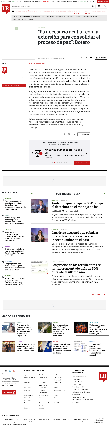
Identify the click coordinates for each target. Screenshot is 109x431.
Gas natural (60, 17)
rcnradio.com (62, 421)
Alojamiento (50, 17)
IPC (43, 17)
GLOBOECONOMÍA (48, 11)
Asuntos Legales (29, 377)
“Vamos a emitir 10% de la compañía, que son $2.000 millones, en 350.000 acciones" (26, 347)
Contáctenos (76, 384)
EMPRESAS (33, 11)
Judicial (56, 341)
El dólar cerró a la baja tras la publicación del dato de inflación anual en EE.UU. (15, 252)
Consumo (27, 382)
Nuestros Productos (79, 381)
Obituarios (42, 397)
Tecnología (93, 322)
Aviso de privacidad (78, 386)
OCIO (40, 11)
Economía (57, 382)
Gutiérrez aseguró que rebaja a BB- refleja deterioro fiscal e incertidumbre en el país (75, 236)
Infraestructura (44, 395)
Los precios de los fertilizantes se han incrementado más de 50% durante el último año (76, 268)
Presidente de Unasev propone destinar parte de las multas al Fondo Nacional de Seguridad (25, 330)
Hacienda (8, 198)
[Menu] (13, 10)
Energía (55, 322)
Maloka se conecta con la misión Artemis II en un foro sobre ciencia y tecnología (98, 329)
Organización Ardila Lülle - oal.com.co (99, 420)
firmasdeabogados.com (61, 419)
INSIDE (104, 11)
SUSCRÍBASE (103, 2)
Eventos (56, 387)
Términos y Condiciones (80, 389)
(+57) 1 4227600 (7, 385)
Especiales (42, 387)
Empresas (27, 387)
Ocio (55, 397)
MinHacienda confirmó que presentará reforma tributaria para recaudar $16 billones (15, 281)
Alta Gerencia (43, 374)
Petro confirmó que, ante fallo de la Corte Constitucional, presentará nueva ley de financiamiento (15, 205)
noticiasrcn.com (74, 421)
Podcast (27, 402)
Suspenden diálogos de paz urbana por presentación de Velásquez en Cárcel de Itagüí (62, 348)
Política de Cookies (78, 397)
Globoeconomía (59, 390)
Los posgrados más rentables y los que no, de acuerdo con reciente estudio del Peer (15, 267)
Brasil (7, 215)
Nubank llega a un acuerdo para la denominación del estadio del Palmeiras (14, 221)
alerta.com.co (6, 424)
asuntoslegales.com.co (10, 419)
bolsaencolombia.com (80, 419)
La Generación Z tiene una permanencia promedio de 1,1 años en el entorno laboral (98, 349)
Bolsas (7, 246)
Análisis (56, 374)
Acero (31, 19)
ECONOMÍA (25, 11)
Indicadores (28, 395)
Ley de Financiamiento (89, 17)
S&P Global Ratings (19, 19)
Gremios (69, 17)
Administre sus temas (11, 85)
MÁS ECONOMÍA (97, 295)
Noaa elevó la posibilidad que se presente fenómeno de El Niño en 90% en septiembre (14, 236)
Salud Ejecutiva (59, 402)
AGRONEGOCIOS (60, 11)
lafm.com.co (86, 421)
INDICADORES (97, 11)
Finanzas (27, 390)
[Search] (93, 6)
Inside (56, 395)
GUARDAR (101, 58)
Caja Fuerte (43, 377)
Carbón (77, 17)
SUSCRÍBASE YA (82, 162)
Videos (41, 407)
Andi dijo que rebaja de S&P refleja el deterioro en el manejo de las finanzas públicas (77, 206)
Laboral (92, 341)
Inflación (36, 17)
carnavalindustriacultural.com (34, 421)
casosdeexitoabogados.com (12, 421)
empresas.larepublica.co (42, 419)
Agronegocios (29, 374)
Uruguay (20, 322)
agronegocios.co (26, 419)
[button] (32, 153)
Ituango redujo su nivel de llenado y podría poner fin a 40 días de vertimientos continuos (61, 330)
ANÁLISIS (70, 11)
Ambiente (8, 230)
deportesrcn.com (19, 424)
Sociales (27, 407)
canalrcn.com (51, 421)
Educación (8, 261)
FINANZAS (18, 11)
